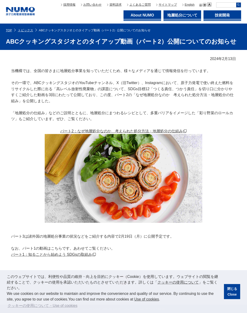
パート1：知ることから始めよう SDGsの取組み (51, 254)
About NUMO (142, 15)
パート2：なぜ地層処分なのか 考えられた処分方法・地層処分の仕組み (121, 131)
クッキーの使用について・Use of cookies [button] (42, 306)
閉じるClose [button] (232, 291)
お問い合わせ (92, 4)
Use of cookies (146, 299)
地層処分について (182, 15)
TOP (9, 30)
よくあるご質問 (140, 4)
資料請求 (115, 4)
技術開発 (222, 15)
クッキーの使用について (178, 282)
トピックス (25, 30)
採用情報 (69, 4)
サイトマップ (168, 4)
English (190, 4)
